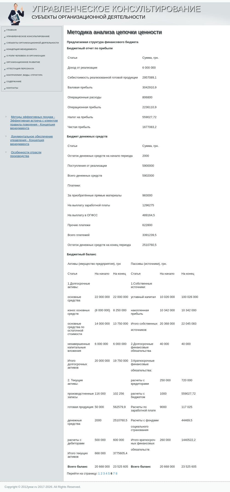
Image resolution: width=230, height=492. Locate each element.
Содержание (13, 81)
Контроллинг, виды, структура (24, 75)
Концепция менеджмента (21, 49)
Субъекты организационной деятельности (32, 43)
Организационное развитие (23, 62)
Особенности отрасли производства (25, 154)
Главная (11, 30)
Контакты (12, 88)
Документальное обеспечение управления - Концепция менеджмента (31, 140)
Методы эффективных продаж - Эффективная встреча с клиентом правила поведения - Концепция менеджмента (34, 122)
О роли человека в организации (25, 56)
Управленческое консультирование (28, 36)
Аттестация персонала (20, 68)
